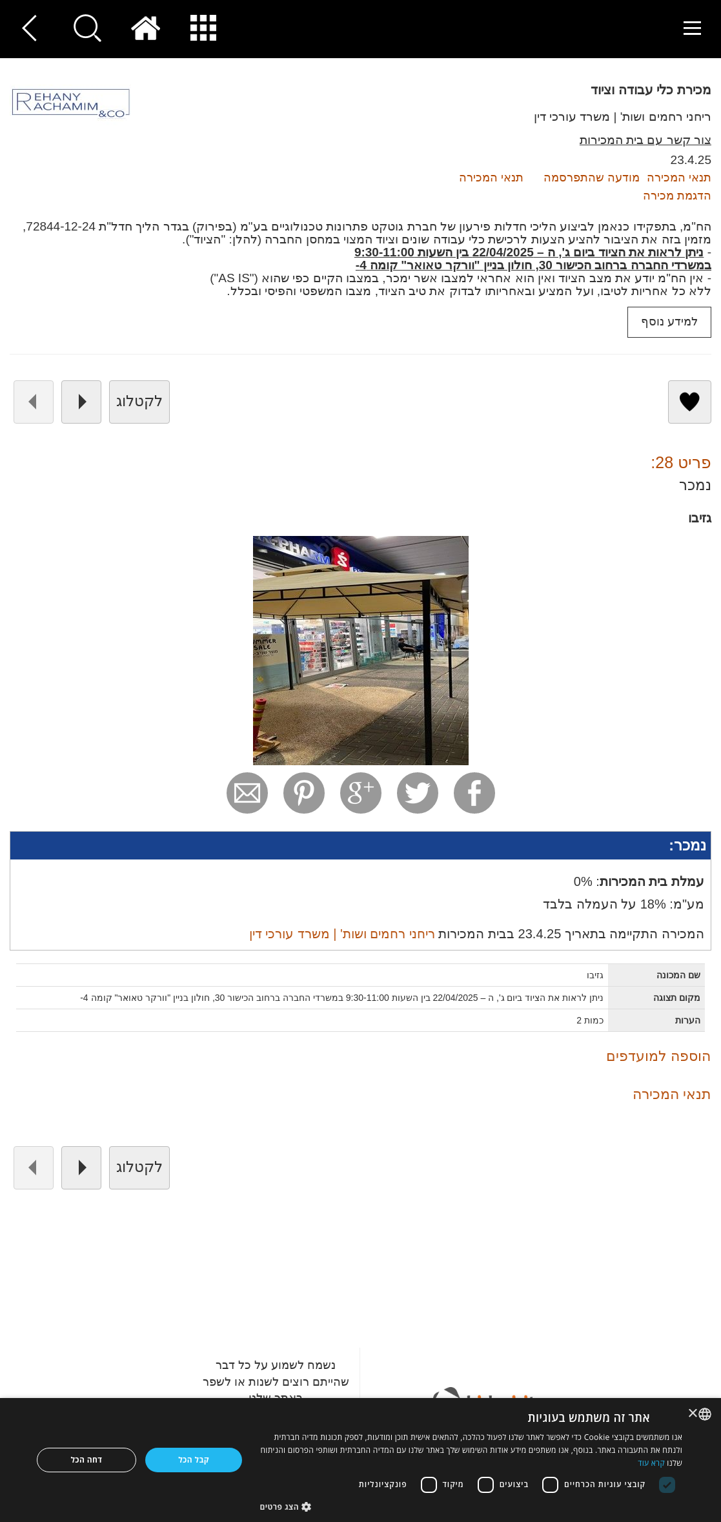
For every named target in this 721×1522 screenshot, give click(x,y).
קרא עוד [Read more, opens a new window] (651, 1462)
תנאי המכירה (491, 177)
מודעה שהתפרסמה (591, 177)
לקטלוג (139, 401)
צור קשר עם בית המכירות (645, 140)
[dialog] (360, 1460)
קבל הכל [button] (193, 1459)
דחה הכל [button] (86, 1459)
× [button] (693, 1414)
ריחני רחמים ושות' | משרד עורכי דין (622, 116)
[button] (470, 1506)
